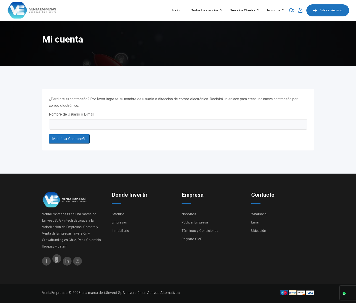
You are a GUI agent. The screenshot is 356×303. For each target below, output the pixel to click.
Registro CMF (192, 239)
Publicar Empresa (195, 222)
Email (255, 222)
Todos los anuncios (204, 10)
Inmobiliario (120, 231)
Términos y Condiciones (200, 231)
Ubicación (258, 231)
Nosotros (273, 10)
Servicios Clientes (242, 10)
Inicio (175, 10)
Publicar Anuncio (327, 10)
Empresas (119, 222)
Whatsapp (258, 214)
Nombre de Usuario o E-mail (71, 114)
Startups (118, 214)
